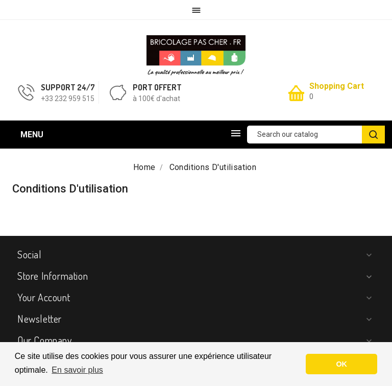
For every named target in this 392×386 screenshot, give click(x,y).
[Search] (316, 134)
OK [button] (341, 364)
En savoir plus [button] (77, 370)
